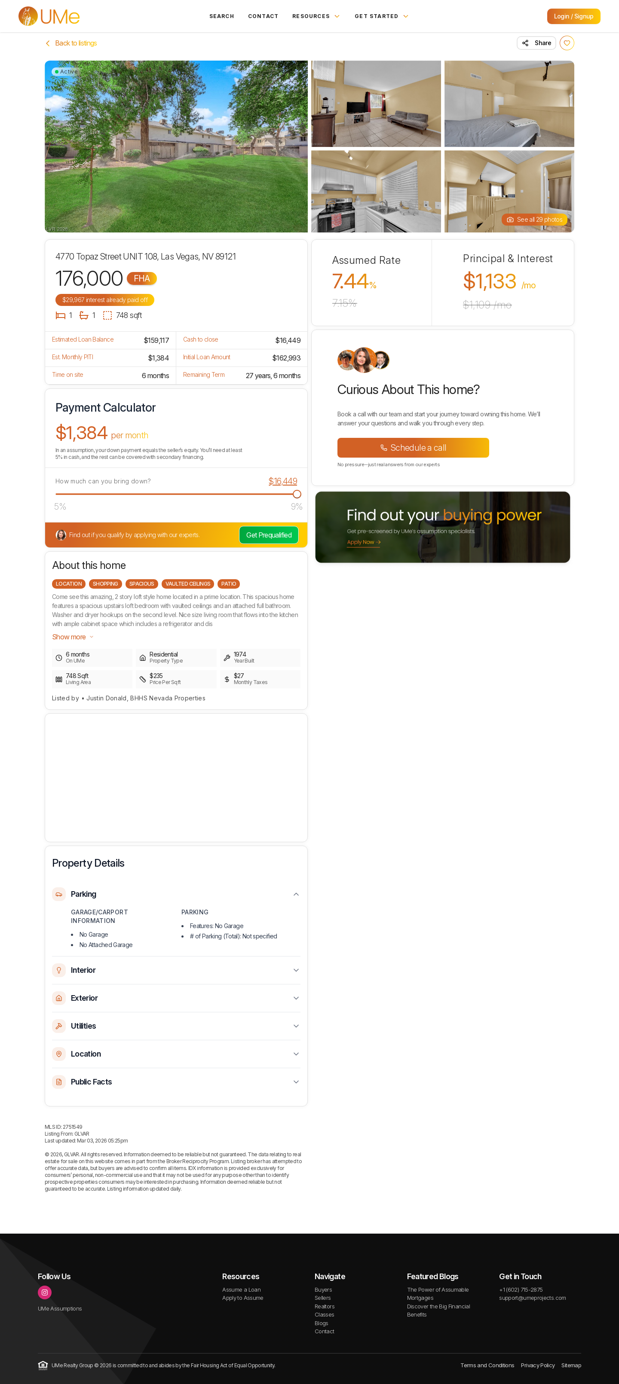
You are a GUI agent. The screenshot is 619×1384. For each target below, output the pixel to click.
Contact (263, 16)
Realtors (324, 1306)
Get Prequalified (268, 535)
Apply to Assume (242, 1297)
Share (536, 42)
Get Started (382, 16)
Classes (324, 1314)
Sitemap (571, 1365)
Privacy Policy (538, 1365)
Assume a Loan (241, 1289)
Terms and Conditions (487, 1365)
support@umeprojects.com (532, 1297)
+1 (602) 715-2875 (520, 1289)
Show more (73, 636)
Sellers (323, 1297)
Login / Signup (574, 16)
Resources (316, 16)
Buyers (323, 1289)
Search (221, 16)
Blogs (321, 1323)
